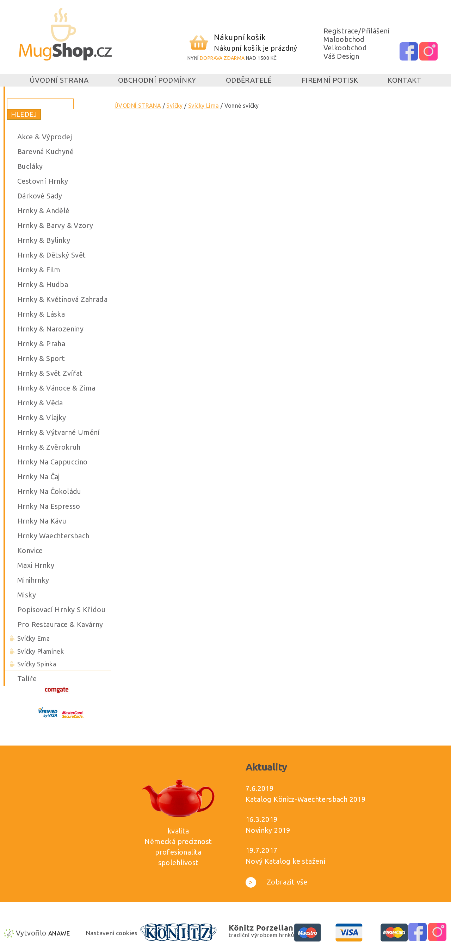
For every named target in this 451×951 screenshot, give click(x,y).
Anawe (59, 933)
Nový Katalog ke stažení (286, 861)
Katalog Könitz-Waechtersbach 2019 (305, 799)
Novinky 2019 (268, 830)
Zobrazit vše (277, 882)
